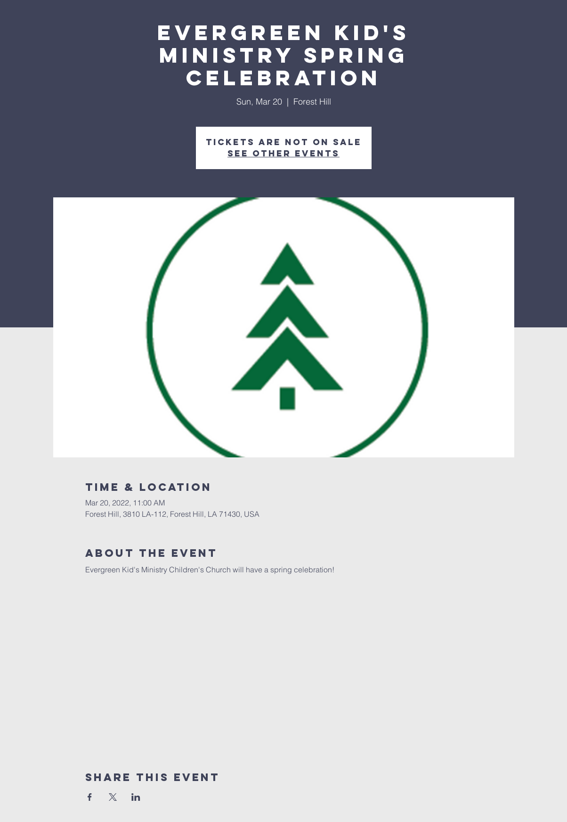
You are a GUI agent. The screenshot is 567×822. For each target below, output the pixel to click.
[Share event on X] (112, 797)
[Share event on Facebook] (89, 797)
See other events (283, 153)
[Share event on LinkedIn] (135, 797)
